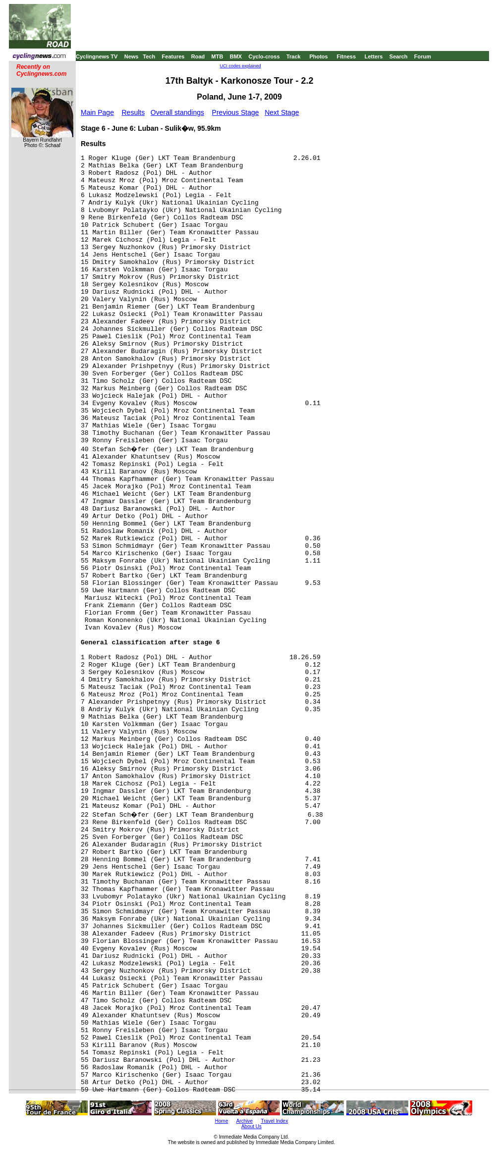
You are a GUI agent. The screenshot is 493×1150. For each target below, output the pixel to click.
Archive (244, 1121)
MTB (217, 56)
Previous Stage (235, 112)
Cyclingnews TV (96, 56)
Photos (318, 56)
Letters (374, 56)
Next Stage (282, 112)
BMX (236, 56)
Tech (149, 56)
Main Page (97, 112)
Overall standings (177, 112)
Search (398, 56)
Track (293, 56)
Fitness (346, 56)
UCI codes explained (240, 65)
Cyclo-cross (264, 56)
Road (198, 56)
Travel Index (274, 1121)
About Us (251, 1126)
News (131, 56)
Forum (422, 56)
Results (133, 112)
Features (173, 56)
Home (221, 1121)
